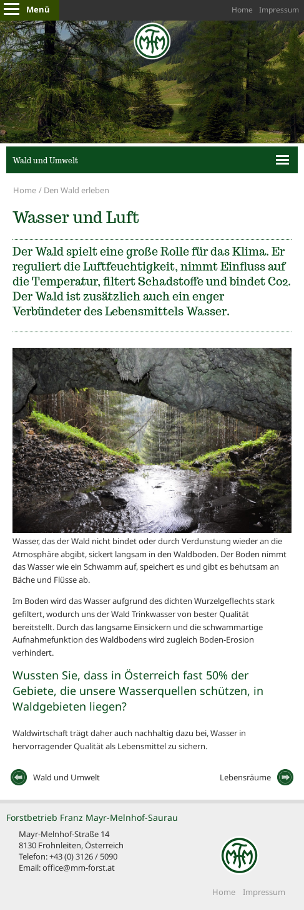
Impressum (279, 9)
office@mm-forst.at (78, 867)
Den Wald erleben (76, 190)
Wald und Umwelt (45, 160)
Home (242, 9)
